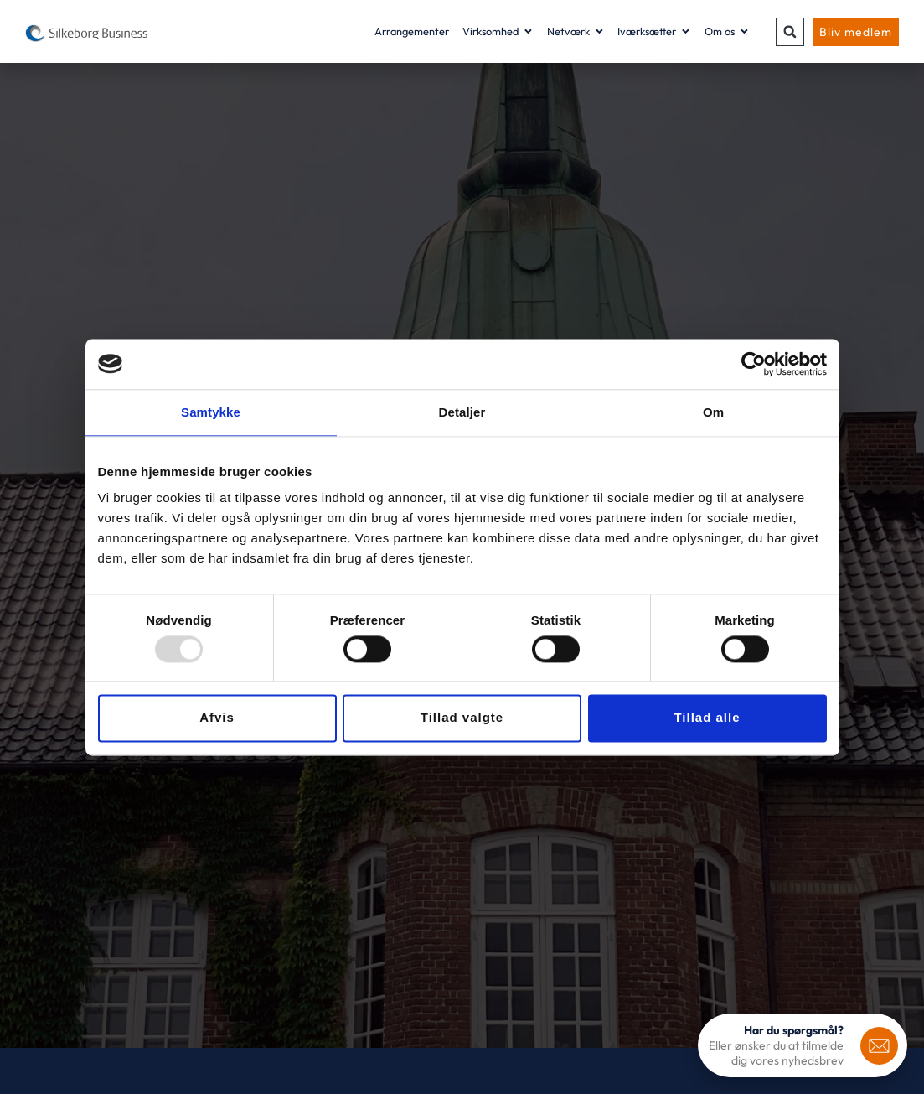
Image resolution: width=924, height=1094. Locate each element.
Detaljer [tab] (462, 412)
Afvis (217, 718)
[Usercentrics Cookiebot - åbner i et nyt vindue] (753, 363)
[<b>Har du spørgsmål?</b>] (879, 1046)
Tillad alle (707, 718)
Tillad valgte (462, 718)
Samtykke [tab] (210, 412)
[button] (790, 32)
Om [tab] (713, 412)
